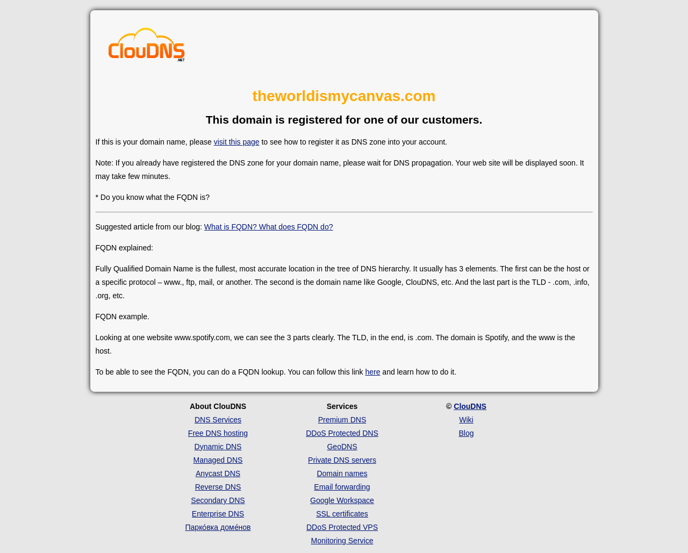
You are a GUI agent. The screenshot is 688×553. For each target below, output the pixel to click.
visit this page (237, 142)
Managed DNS (218, 460)
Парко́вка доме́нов (218, 527)
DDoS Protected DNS (342, 433)
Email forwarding (342, 487)
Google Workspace (342, 500)
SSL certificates (342, 513)
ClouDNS (470, 406)
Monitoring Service (342, 540)
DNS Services (218, 419)
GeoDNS (342, 446)
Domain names (342, 473)
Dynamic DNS (218, 446)
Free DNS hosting (218, 433)
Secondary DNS (218, 500)
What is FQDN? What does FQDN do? (268, 226)
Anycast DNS (218, 473)
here (372, 372)
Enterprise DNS (218, 513)
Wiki (466, 419)
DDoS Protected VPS (342, 527)
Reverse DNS (218, 487)
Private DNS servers (342, 460)
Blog (466, 433)
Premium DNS (342, 419)
